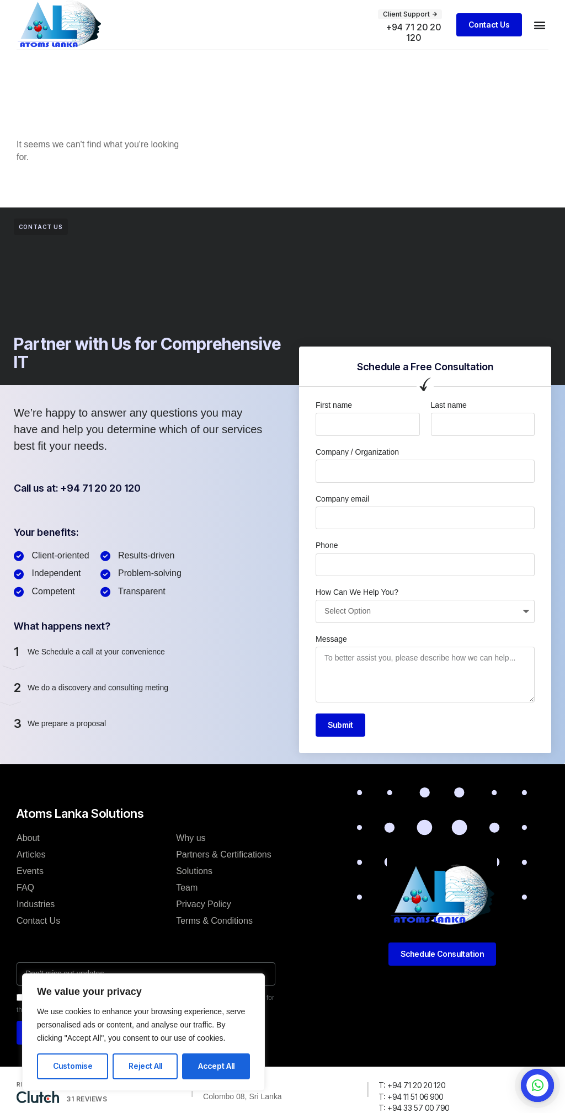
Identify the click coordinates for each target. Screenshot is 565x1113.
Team (187, 899)
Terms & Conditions (214, 932)
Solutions (194, 882)
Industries (36, 915)
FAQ (25, 899)
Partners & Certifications (223, 866)
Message (331, 650)
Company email (342, 510)
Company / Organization (357, 463)
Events (30, 882)
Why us (190, 849)
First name (334, 416)
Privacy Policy (203, 915)
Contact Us (38, 932)
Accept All (216, 1066)
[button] (410, 14)
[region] (143, 1032)
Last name (449, 416)
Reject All (145, 1066)
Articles (31, 866)
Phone (327, 556)
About (28, 849)
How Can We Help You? (357, 603)
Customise (73, 1066)
